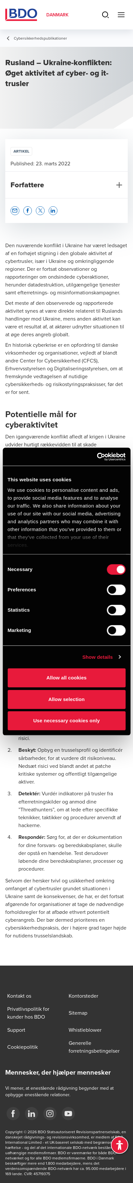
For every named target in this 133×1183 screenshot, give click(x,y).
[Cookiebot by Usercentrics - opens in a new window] (96, 457)
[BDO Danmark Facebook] (13, 1113)
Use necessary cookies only (66, 720)
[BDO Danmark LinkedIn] (31, 1113)
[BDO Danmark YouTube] (68, 1113)
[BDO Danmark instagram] (50, 1113)
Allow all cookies (66, 677)
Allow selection (66, 699)
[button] (15, 210)
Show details (97, 657)
